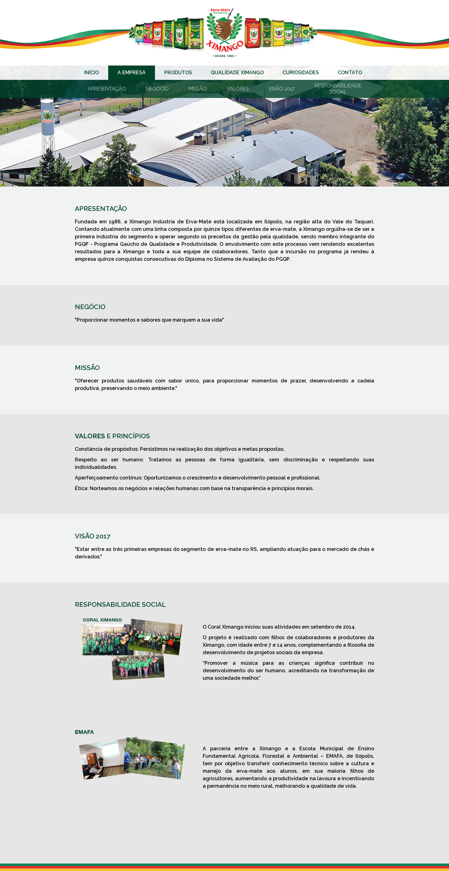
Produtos (178, 72)
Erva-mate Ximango (224, 33)
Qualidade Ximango (237, 72)
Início (91, 72)
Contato (350, 72)
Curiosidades (300, 72)
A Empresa (132, 72)
